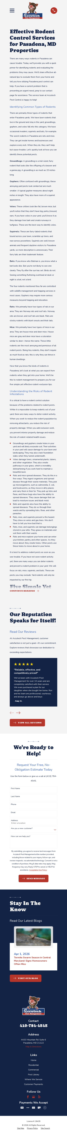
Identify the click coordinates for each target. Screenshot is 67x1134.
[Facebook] (27, 1097)
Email (13, 813)
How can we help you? (20, 837)
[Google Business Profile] (33, 1097)
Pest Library (33, 1075)
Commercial (33, 1070)
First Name (15, 789)
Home (33, 1060)
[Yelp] (39, 1097)
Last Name (15, 797)
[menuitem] (20, 1129)
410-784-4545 (33, 1025)
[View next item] (18, 713)
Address (14, 821)
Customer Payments (33, 1084)
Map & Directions (33, 1047)
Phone (13, 805)
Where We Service (33, 1079)
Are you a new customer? (21, 829)
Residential (33, 1065)
